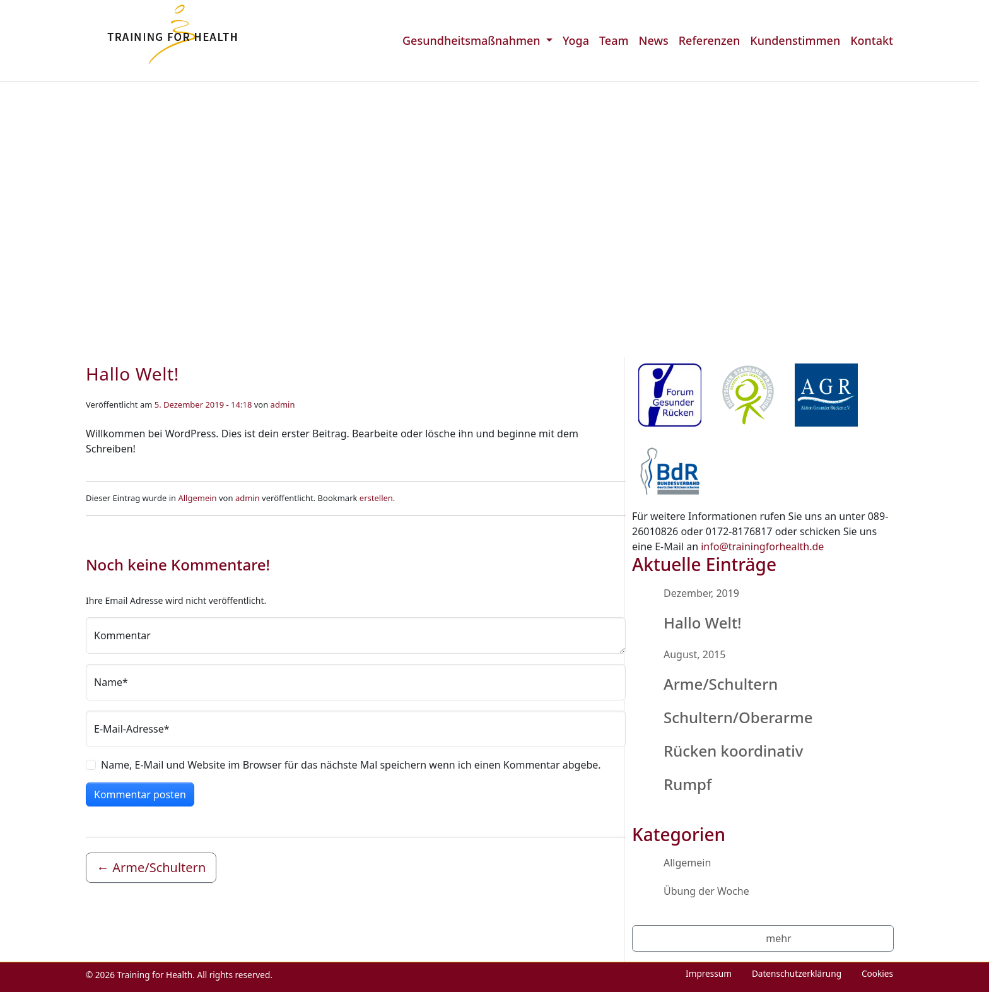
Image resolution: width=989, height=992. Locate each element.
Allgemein (197, 498)
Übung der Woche (706, 891)
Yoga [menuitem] (576, 40)
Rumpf (687, 784)
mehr (778, 938)
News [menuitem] (653, 40)
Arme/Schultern (721, 683)
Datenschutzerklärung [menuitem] (796, 973)
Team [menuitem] (614, 40)
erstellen (376, 498)
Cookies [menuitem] (877, 973)
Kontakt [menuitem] (871, 40)
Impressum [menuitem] (709, 973)
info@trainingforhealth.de (762, 546)
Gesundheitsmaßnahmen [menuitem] (472, 40)
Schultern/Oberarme (738, 717)
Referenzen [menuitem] (709, 40)
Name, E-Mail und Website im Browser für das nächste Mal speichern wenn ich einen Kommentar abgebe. (351, 765)
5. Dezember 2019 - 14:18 (203, 404)
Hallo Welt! (703, 622)
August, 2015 (694, 654)
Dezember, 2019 (701, 593)
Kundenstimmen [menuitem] (795, 40)
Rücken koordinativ (733, 750)
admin (283, 404)
